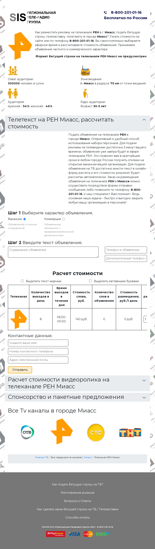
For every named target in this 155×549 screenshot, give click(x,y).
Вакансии (15, 219)
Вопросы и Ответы (77, 501)
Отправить (20, 370)
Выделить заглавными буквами (116, 281)
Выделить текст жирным (43, 281)
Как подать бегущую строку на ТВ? (77, 484)
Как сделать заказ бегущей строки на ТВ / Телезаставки (77, 509)
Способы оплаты (77, 517)
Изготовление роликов (77, 493)
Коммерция (52, 219)
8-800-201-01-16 (125, 12)
